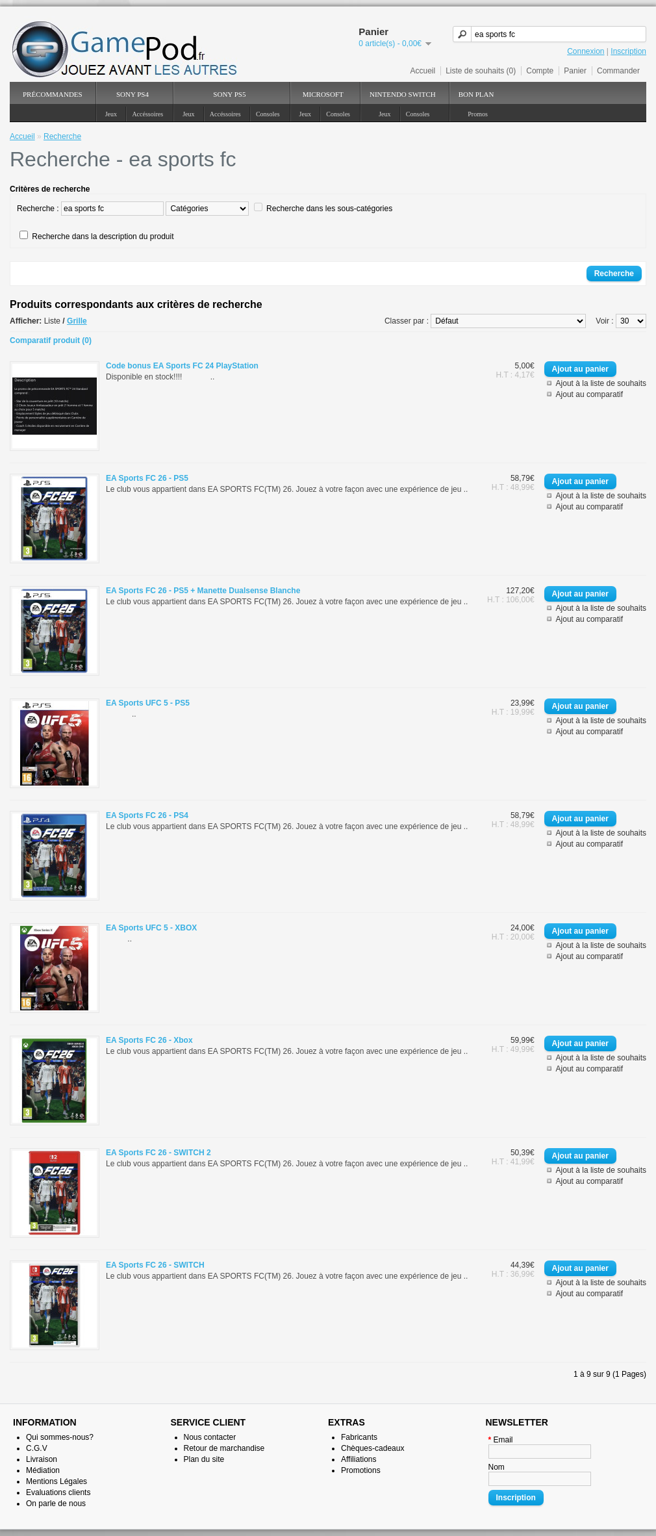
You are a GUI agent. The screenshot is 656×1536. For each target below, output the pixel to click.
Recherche (62, 136)
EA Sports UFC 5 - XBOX (151, 927)
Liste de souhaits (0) (481, 70)
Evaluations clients (58, 1492)
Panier (575, 70)
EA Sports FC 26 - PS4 (147, 815)
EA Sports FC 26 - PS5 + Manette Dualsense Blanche (203, 590)
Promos (478, 114)
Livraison (41, 1459)
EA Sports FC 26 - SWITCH (155, 1265)
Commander (618, 70)
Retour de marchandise (224, 1448)
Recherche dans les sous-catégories (329, 208)
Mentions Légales (56, 1481)
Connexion (585, 51)
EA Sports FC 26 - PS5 (147, 478)
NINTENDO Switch (403, 94)
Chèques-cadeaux (372, 1448)
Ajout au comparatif (589, 394)
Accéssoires (147, 114)
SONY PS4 (132, 94)
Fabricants (359, 1437)
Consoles (268, 114)
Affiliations (358, 1459)
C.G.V (36, 1448)
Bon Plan (476, 94)
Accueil (423, 70)
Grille (77, 321)
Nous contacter (210, 1437)
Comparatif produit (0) (51, 340)
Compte (539, 70)
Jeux (111, 114)
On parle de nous (56, 1503)
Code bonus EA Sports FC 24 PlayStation (182, 365)
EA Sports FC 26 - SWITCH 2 (158, 1152)
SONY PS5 (229, 94)
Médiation (43, 1470)
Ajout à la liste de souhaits (601, 383)
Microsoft (323, 94)
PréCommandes (52, 94)
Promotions (361, 1470)
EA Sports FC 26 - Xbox (149, 1040)
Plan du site (204, 1459)
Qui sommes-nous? (60, 1437)
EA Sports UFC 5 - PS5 (148, 703)
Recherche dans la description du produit (102, 236)
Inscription (628, 51)
